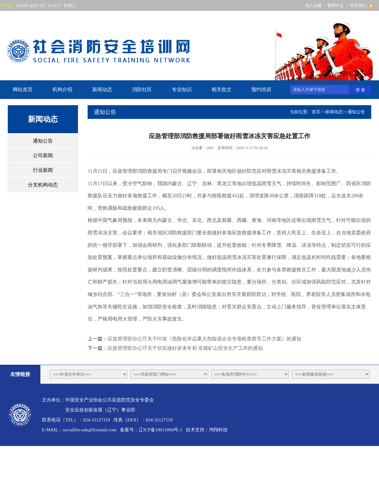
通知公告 (43, 140)
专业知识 (182, 89)
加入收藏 (313, 5)
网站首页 (23, 89)
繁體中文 (335, 5)
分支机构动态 (43, 184)
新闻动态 (102, 89)
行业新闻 (43, 170)
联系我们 (358, 5)
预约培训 (261, 89)
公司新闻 (43, 155)
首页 (316, 112)
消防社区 (142, 89)
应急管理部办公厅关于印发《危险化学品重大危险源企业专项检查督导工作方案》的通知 (204, 338)
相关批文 (221, 89)
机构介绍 (62, 89)
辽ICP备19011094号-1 (160, 429)
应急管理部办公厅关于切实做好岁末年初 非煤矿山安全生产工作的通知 (185, 348)
